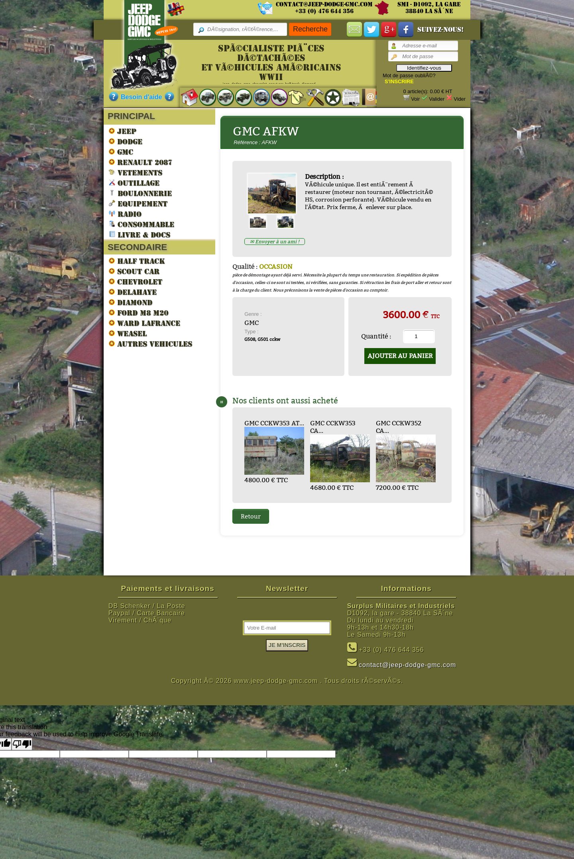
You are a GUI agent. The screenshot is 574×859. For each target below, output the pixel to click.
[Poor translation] (22, 744)
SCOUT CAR (134, 271)
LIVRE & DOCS (139, 234)
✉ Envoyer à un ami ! (274, 242)
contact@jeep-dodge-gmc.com (324, 4)
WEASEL (128, 333)
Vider (460, 99)
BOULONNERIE (140, 193)
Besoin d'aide (141, 97)
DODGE (125, 141)
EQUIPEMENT (138, 203)
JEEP (122, 131)
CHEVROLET (135, 281)
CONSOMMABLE (141, 224)
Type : (251, 332)
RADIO (125, 213)
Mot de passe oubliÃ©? (409, 75)
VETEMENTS (135, 172)
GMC (121, 152)
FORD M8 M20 (138, 312)
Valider (436, 99)
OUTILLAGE (134, 182)
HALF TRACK (137, 261)
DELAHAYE (133, 292)
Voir (415, 99)
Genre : (252, 314)
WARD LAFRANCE (144, 323)
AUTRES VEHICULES (150, 343)
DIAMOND (130, 302)
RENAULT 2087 (140, 162)
